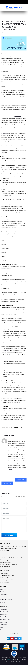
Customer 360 (4, 624)
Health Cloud (4, 614)
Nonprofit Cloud (5, 619)
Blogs (1, 627)
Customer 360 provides (6, 382)
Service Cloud (4, 616)
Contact (2, 602)
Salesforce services (5, 350)
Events (2, 629)
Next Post (20, 479)
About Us (2, 591)
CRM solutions (18, 116)
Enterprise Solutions (6, 599)
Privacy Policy (9, 659)
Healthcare (3, 594)
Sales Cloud (3, 622)
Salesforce (3, 589)
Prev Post (8, 483)
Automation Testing (5, 597)
